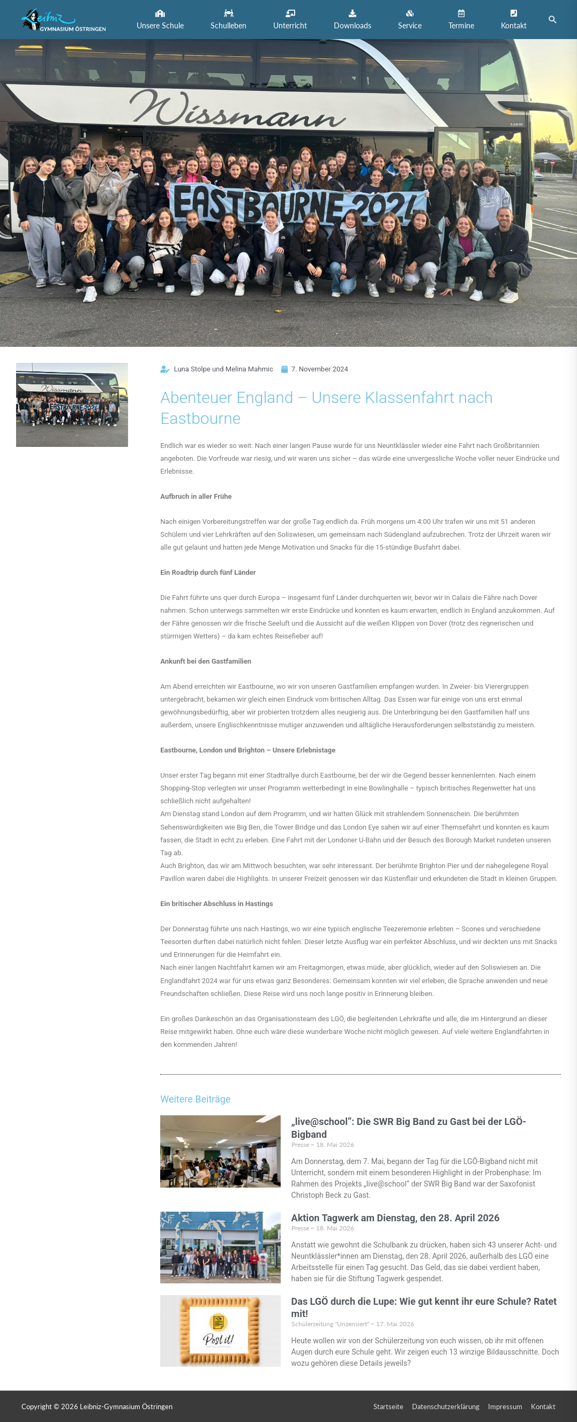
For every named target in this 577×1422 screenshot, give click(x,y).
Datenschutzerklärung (445, 1406)
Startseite (388, 1406)
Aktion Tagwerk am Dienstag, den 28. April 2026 (395, 1217)
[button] (160, 19)
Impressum (505, 1406)
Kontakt (543, 1406)
